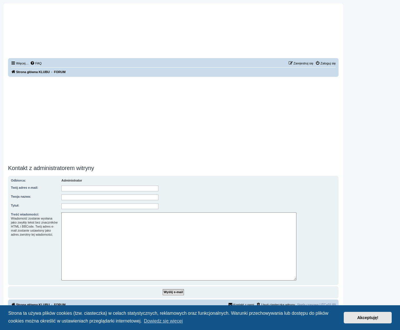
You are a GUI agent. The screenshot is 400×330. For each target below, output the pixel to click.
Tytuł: (15, 205)
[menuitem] (36, 63)
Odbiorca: (18, 180)
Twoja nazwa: (21, 196)
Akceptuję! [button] (367, 317)
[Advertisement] (173, 120)
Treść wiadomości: (25, 214)
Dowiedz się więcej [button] (163, 320)
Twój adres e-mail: (24, 187)
